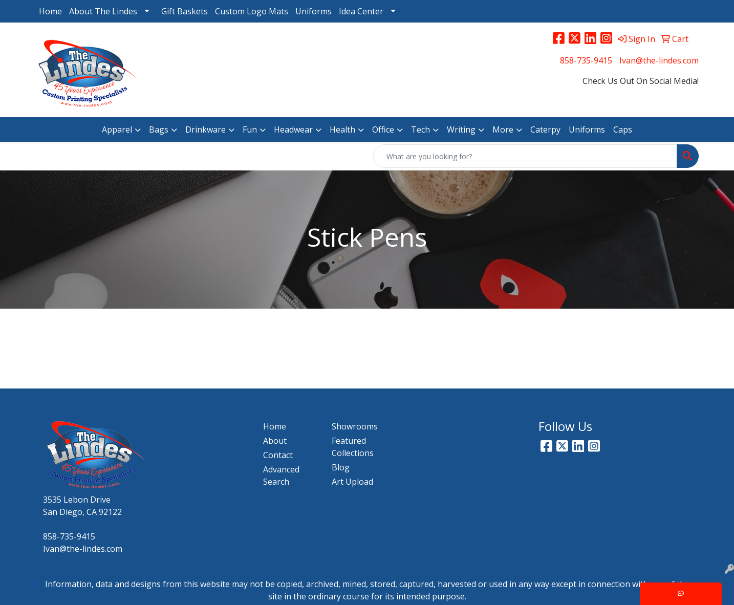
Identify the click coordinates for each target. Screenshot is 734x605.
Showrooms (355, 426)
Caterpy (545, 129)
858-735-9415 (586, 60)
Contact (278, 455)
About (275, 440)
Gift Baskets (184, 11)
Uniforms (313, 11)
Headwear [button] (293, 129)
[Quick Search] (525, 156)
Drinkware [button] (205, 129)
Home (50, 11)
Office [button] (383, 129)
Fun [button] (250, 129)
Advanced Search (281, 475)
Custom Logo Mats (251, 11)
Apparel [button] (117, 129)
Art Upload (352, 481)
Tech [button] (420, 129)
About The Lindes (103, 11)
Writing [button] (461, 129)
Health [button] (342, 129)
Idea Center (361, 11)
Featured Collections (353, 447)
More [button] (502, 129)
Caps (622, 129)
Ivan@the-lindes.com (659, 60)
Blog (341, 467)
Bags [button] (158, 129)
